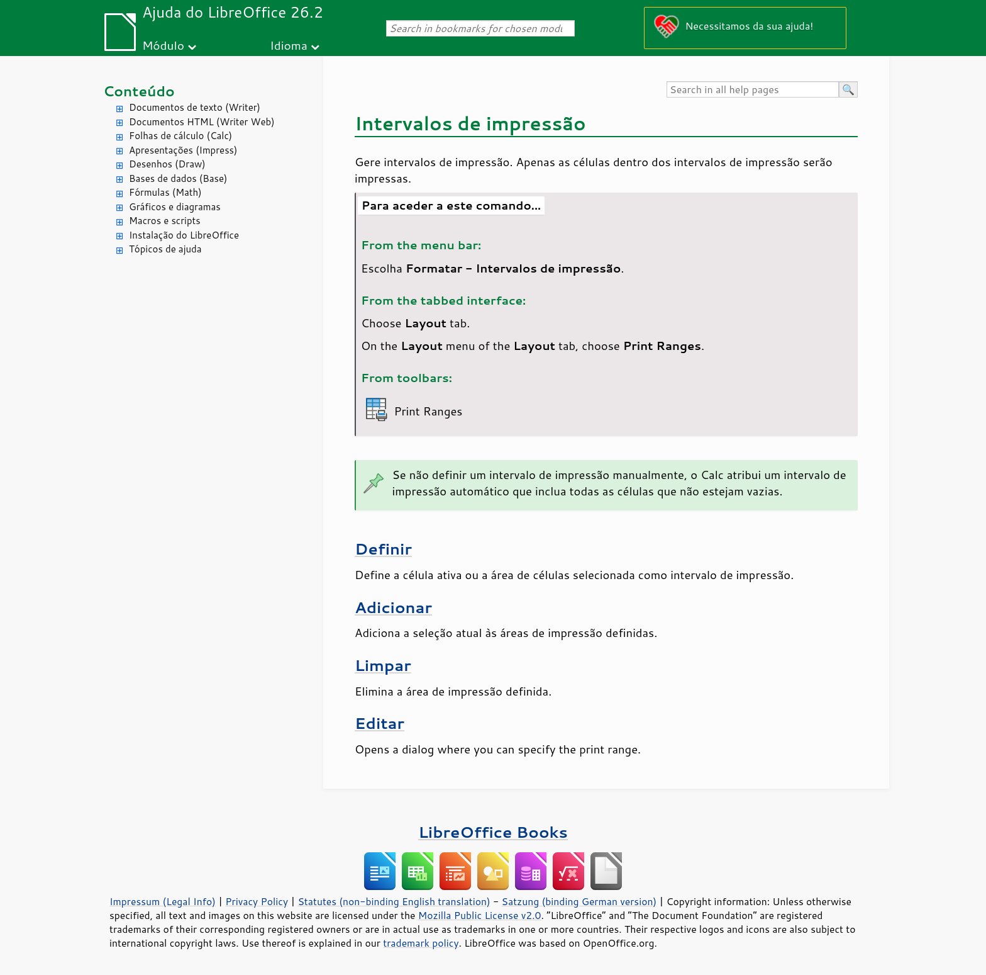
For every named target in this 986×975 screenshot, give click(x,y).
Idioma (288, 45)
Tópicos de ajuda (165, 249)
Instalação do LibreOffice (184, 235)
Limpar (383, 665)
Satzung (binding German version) (579, 901)
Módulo (163, 45)
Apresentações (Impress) (183, 150)
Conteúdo (139, 91)
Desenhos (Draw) (167, 164)
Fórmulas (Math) (165, 192)
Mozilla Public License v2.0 (479, 915)
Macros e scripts (165, 220)
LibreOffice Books (493, 832)
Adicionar (393, 607)
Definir (383, 549)
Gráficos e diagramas (175, 206)
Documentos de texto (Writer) (194, 107)
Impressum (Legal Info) (162, 901)
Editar (379, 723)
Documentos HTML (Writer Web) (202, 121)
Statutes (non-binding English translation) (393, 901)
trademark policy (420, 943)
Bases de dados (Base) (178, 178)
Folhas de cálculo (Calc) (180, 135)
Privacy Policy (256, 901)
